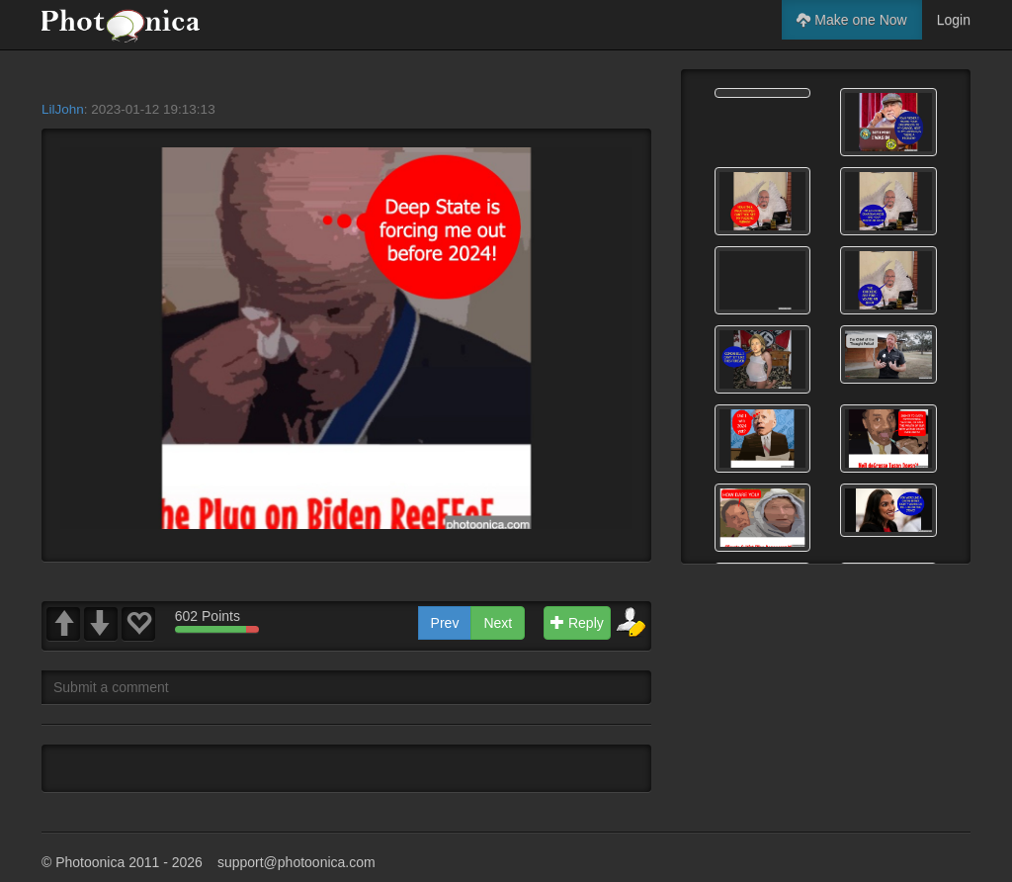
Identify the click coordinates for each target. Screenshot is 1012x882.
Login (953, 20)
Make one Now (851, 20)
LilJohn (63, 109)
